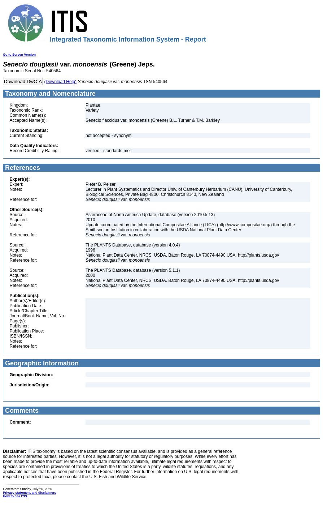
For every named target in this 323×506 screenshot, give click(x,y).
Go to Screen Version (19, 54)
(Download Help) (60, 81)
